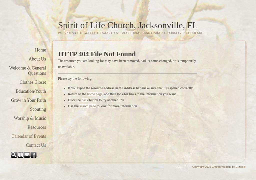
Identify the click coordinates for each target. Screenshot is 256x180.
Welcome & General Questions (27, 71)
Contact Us (36, 145)
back (85, 100)
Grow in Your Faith (28, 100)
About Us (37, 59)
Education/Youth (31, 91)
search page (88, 106)
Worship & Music (30, 118)
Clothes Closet (33, 82)
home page (94, 94)
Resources (37, 127)
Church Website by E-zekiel (229, 166)
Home (40, 50)
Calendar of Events (29, 136)
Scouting (38, 109)
